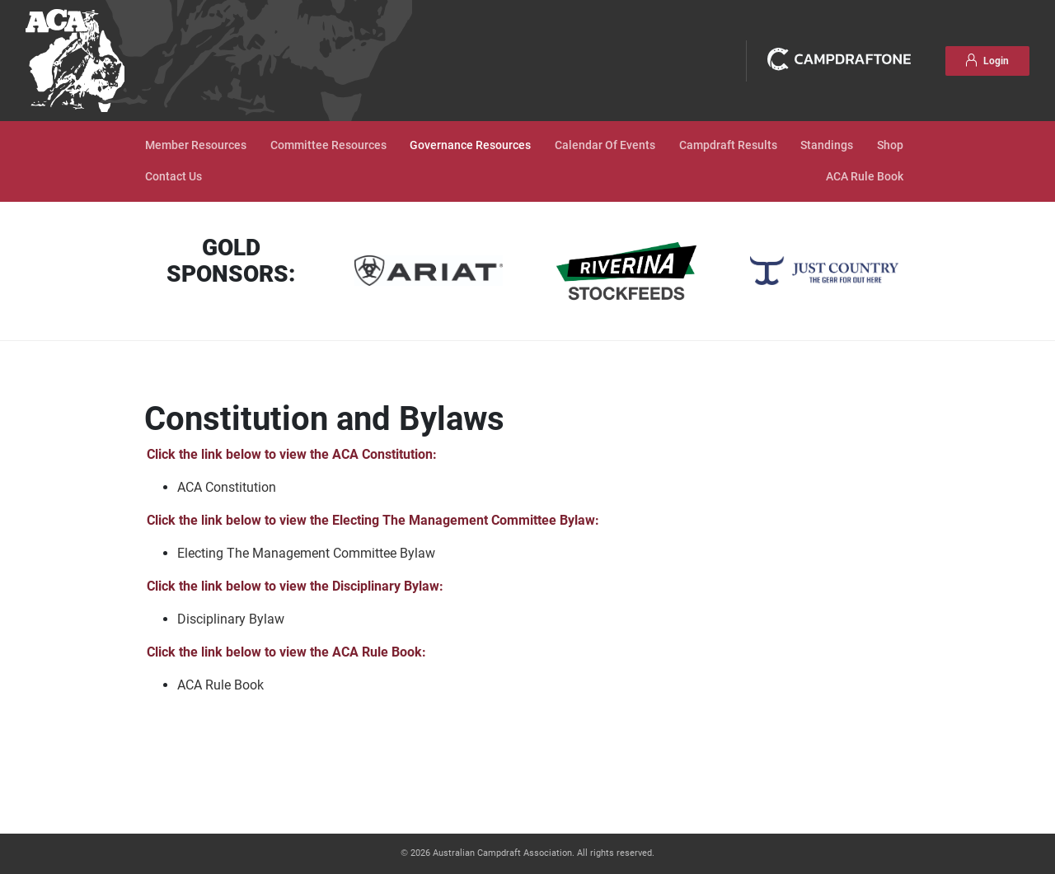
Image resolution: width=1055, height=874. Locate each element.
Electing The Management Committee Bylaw (306, 553)
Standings (826, 145)
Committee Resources (328, 145)
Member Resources (195, 145)
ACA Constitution (226, 487)
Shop (890, 145)
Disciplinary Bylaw (230, 619)
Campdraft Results (728, 145)
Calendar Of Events (605, 145)
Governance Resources (470, 145)
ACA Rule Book (864, 177)
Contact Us (173, 177)
